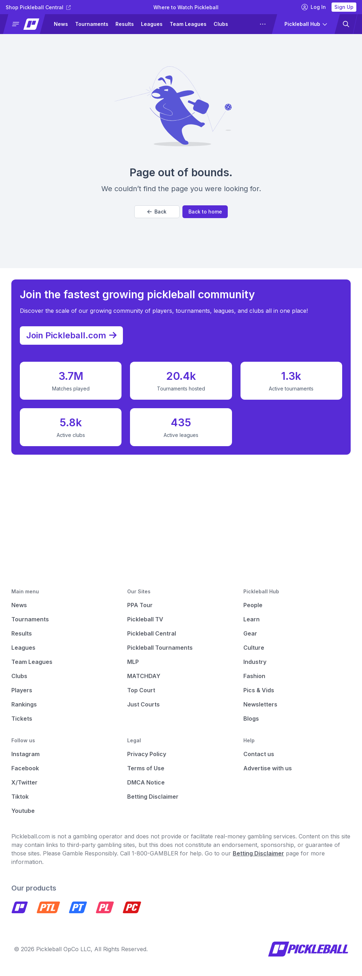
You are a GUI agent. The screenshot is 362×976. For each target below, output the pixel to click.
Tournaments (91, 24)
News (61, 24)
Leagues (152, 24)
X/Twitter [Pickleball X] (24, 782)
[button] (27, 24)
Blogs (251, 718)
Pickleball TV (145, 619)
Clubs (221, 24)
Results (124, 24)
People (252, 605)
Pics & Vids (258, 690)
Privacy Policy (146, 754)
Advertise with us (267, 768)
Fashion (254, 676)
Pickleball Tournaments (160, 647)
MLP (133, 661)
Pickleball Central (151, 633)
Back (156, 212)
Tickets (21, 718)
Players (21, 690)
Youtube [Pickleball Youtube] (23, 810)
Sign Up (343, 7)
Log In (313, 7)
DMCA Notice (146, 782)
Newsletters (260, 704)
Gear (250, 633)
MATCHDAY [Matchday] (143, 676)
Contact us (258, 754)
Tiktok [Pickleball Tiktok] (20, 796)
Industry (254, 661)
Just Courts (143, 704)
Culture (253, 647)
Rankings (24, 704)
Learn (251, 619)
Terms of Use (145, 768)
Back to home (205, 212)
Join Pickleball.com (75, 333)
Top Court (141, 690)
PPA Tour (140, 605)
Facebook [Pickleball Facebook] (25, 768)
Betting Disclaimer (153, 796)
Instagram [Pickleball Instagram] (25, 754)
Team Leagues (188, 24)
